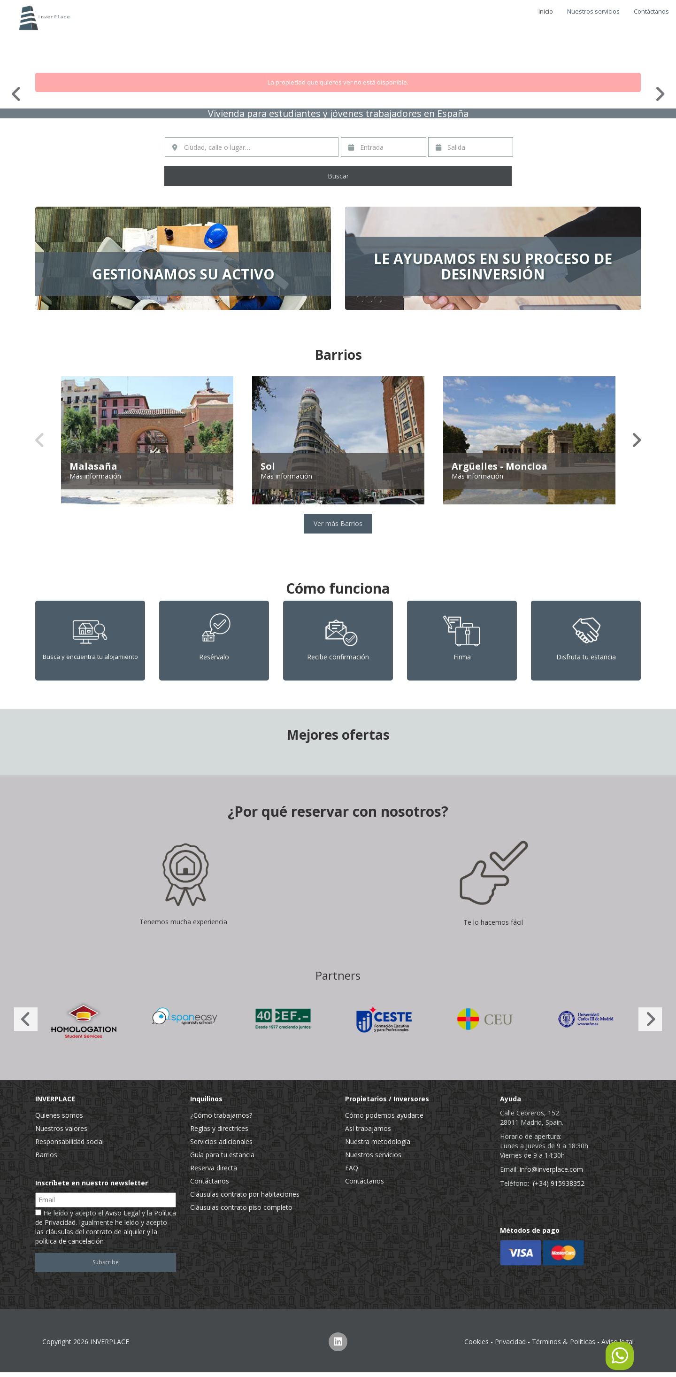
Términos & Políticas (563, 1341)
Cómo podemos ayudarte (384, 1115)
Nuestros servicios (593, 11)
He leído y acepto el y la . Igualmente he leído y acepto (105, 1226)
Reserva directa (213, 1167)
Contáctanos (651, 11)
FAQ (351, 1167)
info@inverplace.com (551, 1169)
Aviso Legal (122, 1212)
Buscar (338, 175)
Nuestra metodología (377, 1141)
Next (659, 94)
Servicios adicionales (221, 1141)
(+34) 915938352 (558, 1183)
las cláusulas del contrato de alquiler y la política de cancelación (96, 1236)
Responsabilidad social (69, 1141)
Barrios (46, 1154)
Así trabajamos (368, 1128)
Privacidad (510, 1341)
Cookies (476, 1341)
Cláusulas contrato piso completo (241, 1207)
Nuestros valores (61, 1128)
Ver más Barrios (338, 523)
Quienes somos (59, 1115)
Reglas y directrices (219, 1128)
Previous (16, 94)
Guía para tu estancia (222, 1154)
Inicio (545, 11)
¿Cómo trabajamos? (221, 1115)
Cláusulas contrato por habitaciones (245, 1194)
